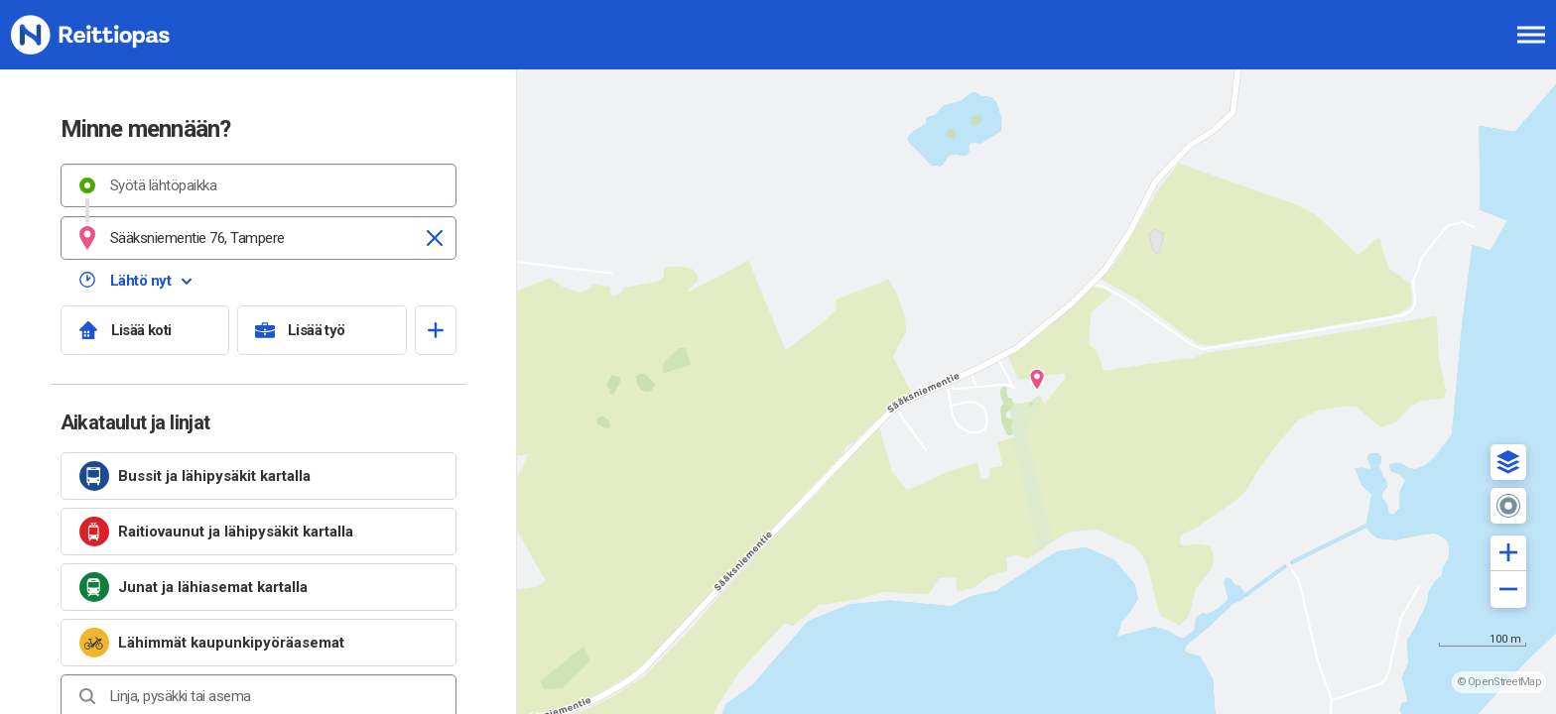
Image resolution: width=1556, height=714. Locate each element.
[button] (1508, 462)
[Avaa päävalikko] (1531, 35)
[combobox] (258, 185)
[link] (258, 476)
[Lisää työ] (322, 330)
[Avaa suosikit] (435, 330)
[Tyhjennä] (434, 238)
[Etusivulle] (114, 35)
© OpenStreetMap (1499, 681)
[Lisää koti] (145, 330)
